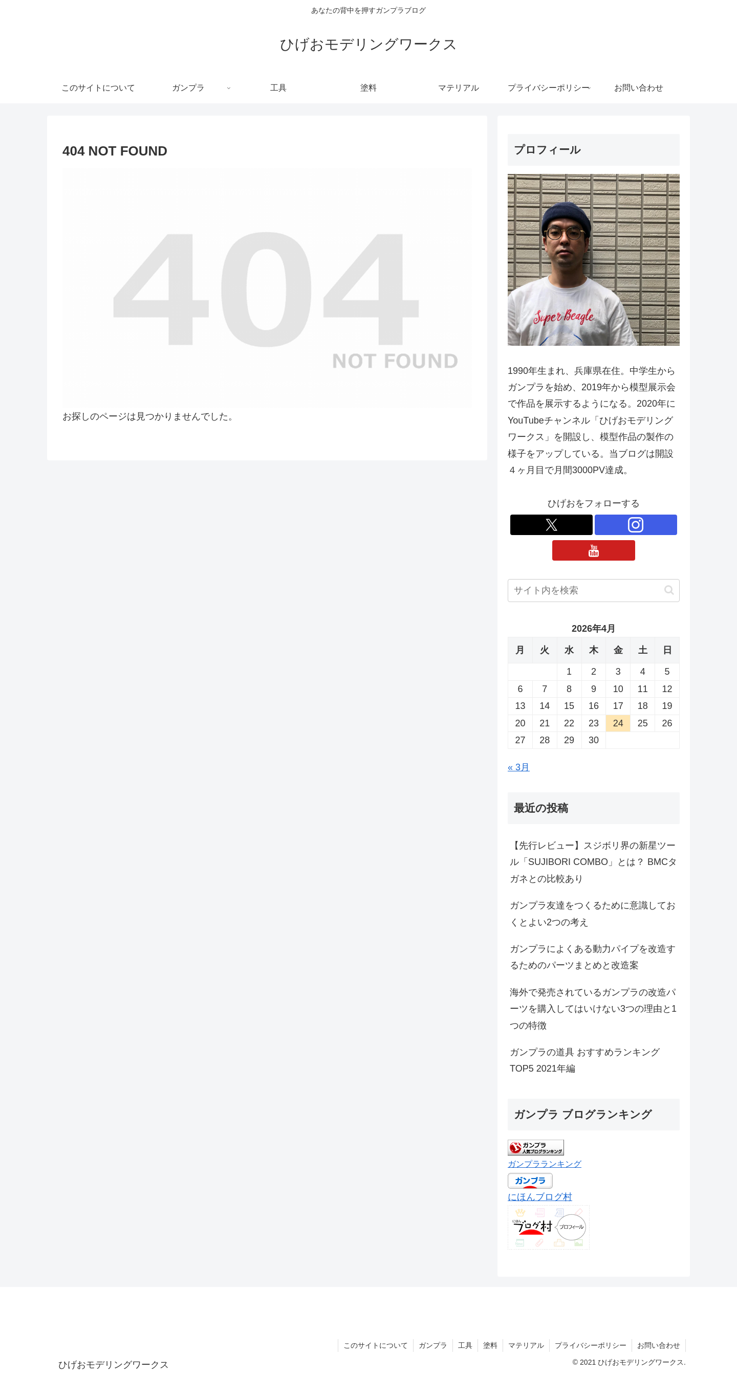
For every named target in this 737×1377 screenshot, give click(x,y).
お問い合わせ (658, 1345)
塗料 (490, 1345)
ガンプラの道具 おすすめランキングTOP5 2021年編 (585, 1060)
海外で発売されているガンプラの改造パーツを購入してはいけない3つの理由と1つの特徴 (593, 1009)
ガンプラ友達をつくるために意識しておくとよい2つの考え (593, 913)
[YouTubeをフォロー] (593, 550)
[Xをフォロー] (551, 525)
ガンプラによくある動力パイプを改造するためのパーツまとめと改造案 (593, 957)
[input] (594, 590)
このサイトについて (375, 1345)
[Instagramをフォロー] (636, 525)
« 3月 (519, 767)
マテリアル (526, 1345)
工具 (465, 1345)
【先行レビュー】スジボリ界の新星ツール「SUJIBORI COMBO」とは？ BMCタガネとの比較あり (593, 862)
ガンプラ (433, 1345)
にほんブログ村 (540, 1197)
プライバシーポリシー (590, 1345)
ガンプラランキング (544, 1163)
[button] (669, 590)
